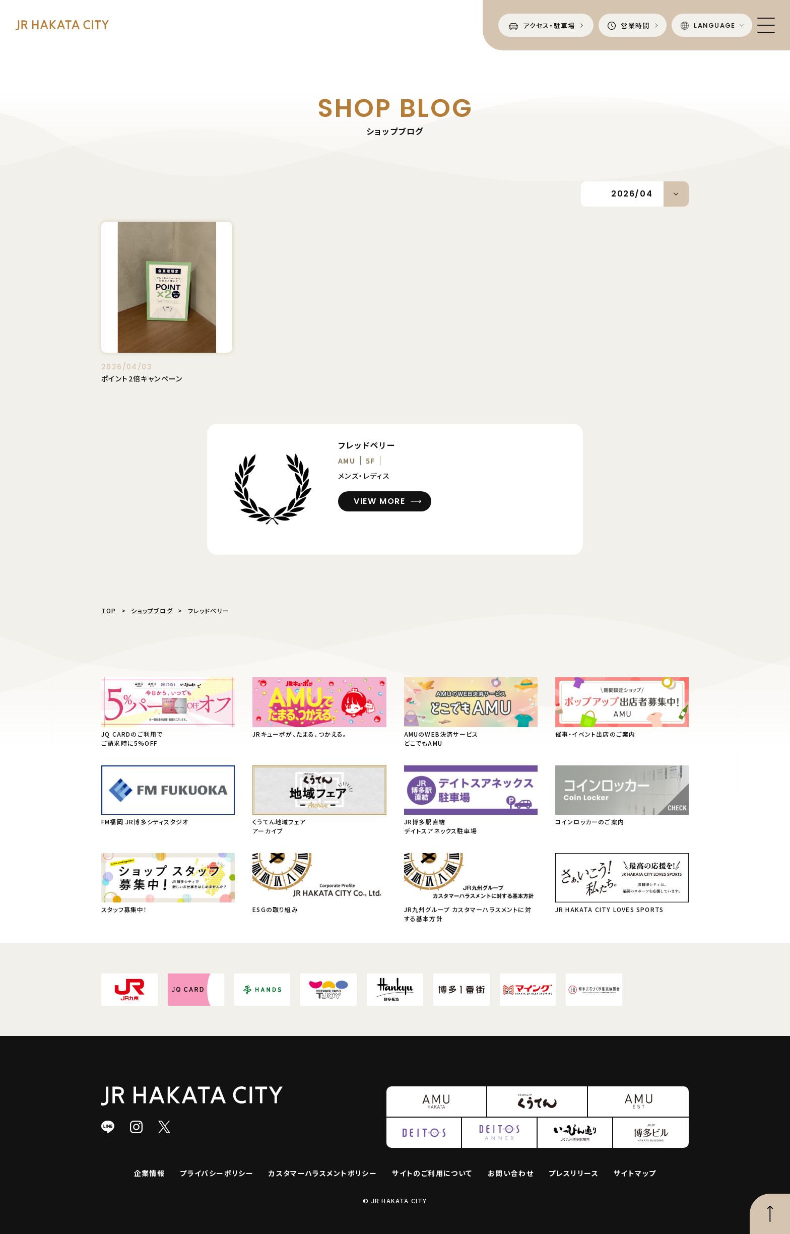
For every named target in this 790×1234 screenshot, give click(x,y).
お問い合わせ (511, 1173)
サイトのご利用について (432, 1173)
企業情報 (149, 1173)
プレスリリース (574, 1173)
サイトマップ (635, 1173)
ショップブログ (151, 610)
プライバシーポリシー (216, 1173)
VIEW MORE (379, 501)
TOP (108, 610)
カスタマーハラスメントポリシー (323, 1173)
